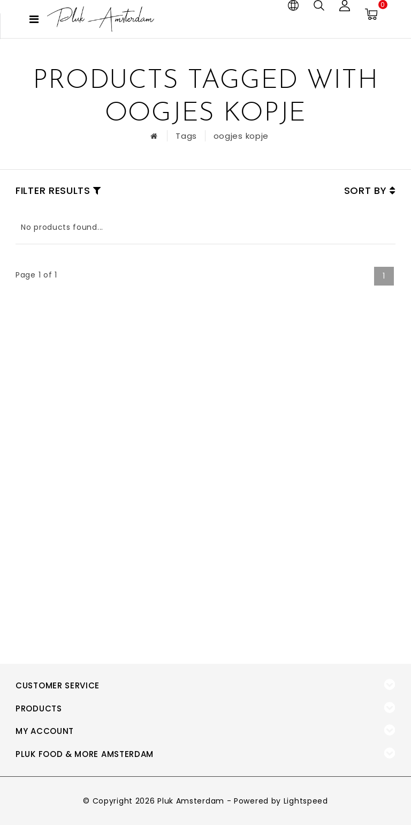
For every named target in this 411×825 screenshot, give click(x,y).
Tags (186, 135)
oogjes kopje (241, 135)
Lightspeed (306, 801)
